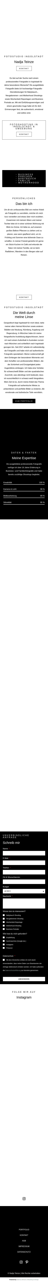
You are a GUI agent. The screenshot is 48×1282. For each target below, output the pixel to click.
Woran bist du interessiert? (14, 911)
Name (5, 849)
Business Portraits (12, 929)
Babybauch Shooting (13, 915)
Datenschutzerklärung (13, 970)
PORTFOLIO (24, 1230)
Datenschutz (8, 956)
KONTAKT (24, 1235)
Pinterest (9, 948)
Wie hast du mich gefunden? (15, 934)
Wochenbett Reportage (14, 922)
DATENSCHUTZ (24, 1252)
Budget (6, 887)
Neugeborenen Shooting (14, 919)
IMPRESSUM (24, 1246)
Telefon (6, 868)
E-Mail (6, 858)
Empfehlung (10, 937)
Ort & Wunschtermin (11, 877)
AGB (24, 1241)
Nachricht (7, 896)
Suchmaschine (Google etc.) (16, 941)
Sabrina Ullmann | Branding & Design (28, 1279)
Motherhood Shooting (13, 926)
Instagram (9, 944)
